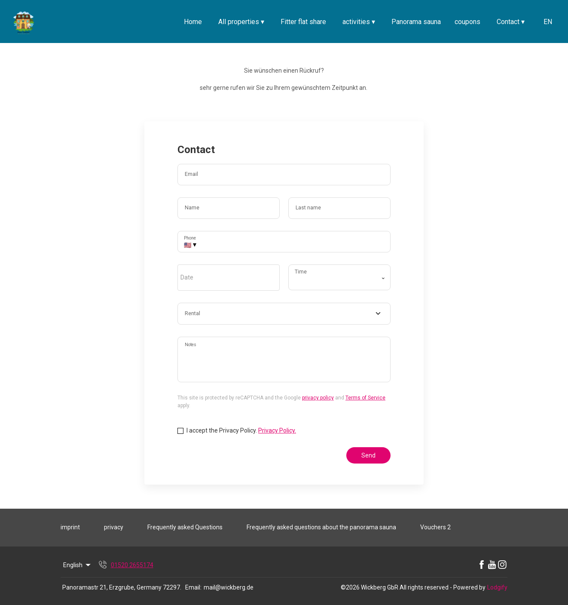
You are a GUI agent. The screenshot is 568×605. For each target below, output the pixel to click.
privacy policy (318, 398)
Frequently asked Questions (185, 527)
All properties (241, 22)
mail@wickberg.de (228, 587)
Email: (193, 587)
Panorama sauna (416, 22)
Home (193, 22)
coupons (467, 22)
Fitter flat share (303, 22)
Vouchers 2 (435, 527)
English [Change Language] (77, 565)
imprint (70, 527)
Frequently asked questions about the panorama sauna (321, 527)
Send (368, 455)
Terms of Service (365, 398)
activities (358, 22)
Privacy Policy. (277, 430)
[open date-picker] (228, 277)
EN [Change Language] (548, 22)
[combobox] (284, 314)
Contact (511, 22)
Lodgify (497, 587)
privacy (113, 527)
